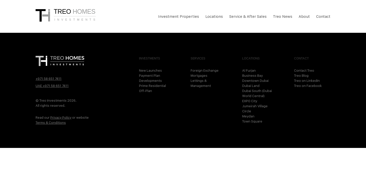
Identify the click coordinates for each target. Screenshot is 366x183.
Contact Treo (304, 70)
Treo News (282, 16)
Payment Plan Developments (150, 78)
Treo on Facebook (308, 86)
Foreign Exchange (205, 70)
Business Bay (252, 75)
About (304, 16)
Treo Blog (301, 75)
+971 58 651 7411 (49, 79)
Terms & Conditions (51, 122)
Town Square (252, 121)
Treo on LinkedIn (307, 81)
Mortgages (199, 75)
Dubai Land (251, 86)
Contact (323, 16)
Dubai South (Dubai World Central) (257, 93)
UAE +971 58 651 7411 (52, 86)
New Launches (150, 70)
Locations (214, 16)
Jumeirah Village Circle (255, 108)
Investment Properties (178, 16)
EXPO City (249, 101)
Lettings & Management (201, 83)
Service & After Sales (248, 16)
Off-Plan (145, 91)
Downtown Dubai (255, 81)
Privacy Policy (60, 117)
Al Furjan (249, 70)
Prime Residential (152, 86)
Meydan (248, 116)
